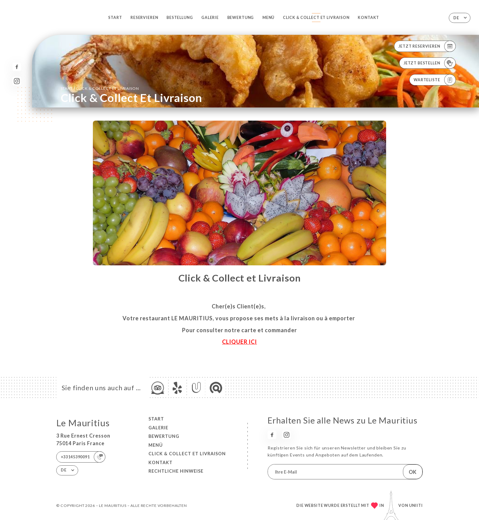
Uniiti (416, 505)
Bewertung (240, 17)
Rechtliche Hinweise (175, 471)
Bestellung (179, 17)
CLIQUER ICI (239, 341)
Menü (268, 17)
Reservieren (144, 17)
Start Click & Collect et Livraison (100, 88)
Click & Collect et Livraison (316, 17)
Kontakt (368, 17)
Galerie (210, 17)
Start (115, 17)
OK (412, 472)
